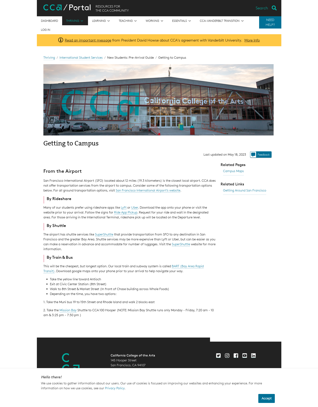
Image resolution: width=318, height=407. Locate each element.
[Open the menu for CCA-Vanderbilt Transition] (222, 20)
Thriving (49, 57)
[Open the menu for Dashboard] (49, 20)
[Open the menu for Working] (155, 20)
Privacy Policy (114, 388)
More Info (252, 40)
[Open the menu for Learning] (101, 20)
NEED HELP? (270, 22)
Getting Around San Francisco (244, 190)
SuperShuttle (104, 234)
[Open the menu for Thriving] (75, 20)
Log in (45, 29)
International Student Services (81, 57)
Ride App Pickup (125, 212)
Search (262, 8)
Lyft (124, 207)
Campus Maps (233, 171)
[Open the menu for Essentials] (182, 20)
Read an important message (88, 40)
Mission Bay (68, 310)
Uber (134, 207)
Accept (267, 398)
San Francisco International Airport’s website (148, 190)
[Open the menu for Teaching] (128, 20)
